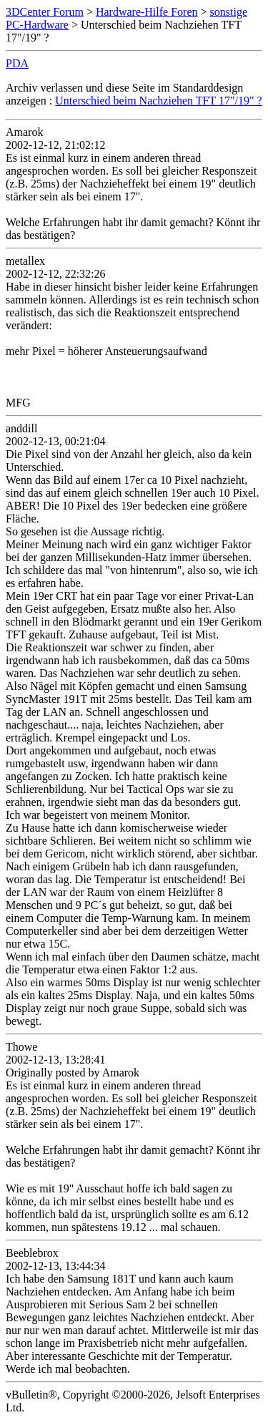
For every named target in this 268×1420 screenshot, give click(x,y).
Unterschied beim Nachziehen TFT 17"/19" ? (158, 100)
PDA (17, 63)
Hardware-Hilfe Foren (147, 12)
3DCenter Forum (45, 12)
